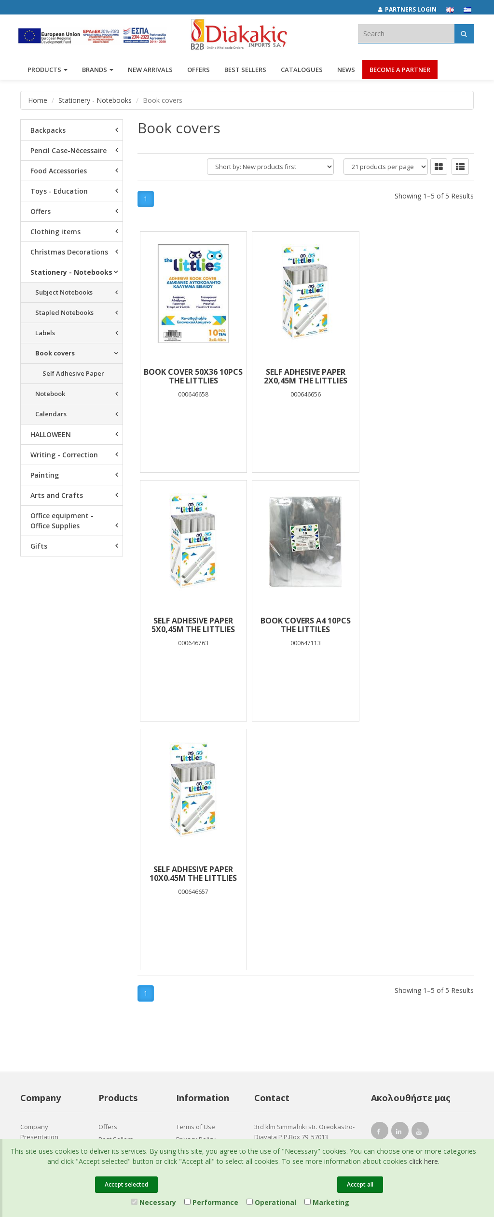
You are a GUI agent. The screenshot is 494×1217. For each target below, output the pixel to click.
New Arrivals (116, 903)
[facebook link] (379, 884)
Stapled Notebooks (64, 312)
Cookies (188, 928)
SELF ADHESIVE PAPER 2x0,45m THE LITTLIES (305, 376)
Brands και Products (50, 900)
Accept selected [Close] (126, 1184)
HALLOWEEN (50, 434)
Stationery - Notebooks (95, 100)
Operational (271, 1202)
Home (37, 100)
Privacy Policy (196, 890)
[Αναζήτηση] (463, 33)
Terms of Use (195, 878)
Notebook (50, 393)
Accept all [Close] (360, 1184)
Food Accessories (58, 170)
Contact (31, 983)
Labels (45, 332)
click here (423, 1161)
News (346, 71)
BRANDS (97, 71)
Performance (211, 1202)
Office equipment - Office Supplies (62, 520)
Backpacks (48, 130)
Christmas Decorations (69, 251)
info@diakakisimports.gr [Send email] (299, 940)
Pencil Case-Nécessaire (68, 150)
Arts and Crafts (56, 495)
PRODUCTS (47, 71)
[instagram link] (400, 884)
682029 (331, 909)
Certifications (195, 915)
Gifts (38, 546)
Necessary (153, 1202)
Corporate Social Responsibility (44, 941)
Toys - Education (59, 191)
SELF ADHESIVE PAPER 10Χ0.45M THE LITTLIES (305, 625)
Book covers (55, 353)
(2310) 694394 (284, 930)
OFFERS (198, 71)
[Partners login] (412, 9)
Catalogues (302, 71)
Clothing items (55, 231)
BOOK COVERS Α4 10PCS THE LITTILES (193, 625)
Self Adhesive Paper (73, 373)
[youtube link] (420, 884)
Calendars (51, 414)
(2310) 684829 (288, 909)
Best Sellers (245, 71)
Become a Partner (400, 71)
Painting (44, 475)
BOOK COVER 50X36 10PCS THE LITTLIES (193, 376)
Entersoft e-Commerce (193, 1019)
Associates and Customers (42, 918)
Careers (32, 958)
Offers (40, 211)
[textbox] (406, 33)
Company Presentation (39, 883)
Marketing (326, 1202)
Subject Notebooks (64, 292)
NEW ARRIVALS (150, 71)
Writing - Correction (64, 454)
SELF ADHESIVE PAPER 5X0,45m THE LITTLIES (417, 376)
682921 (267, 919)
